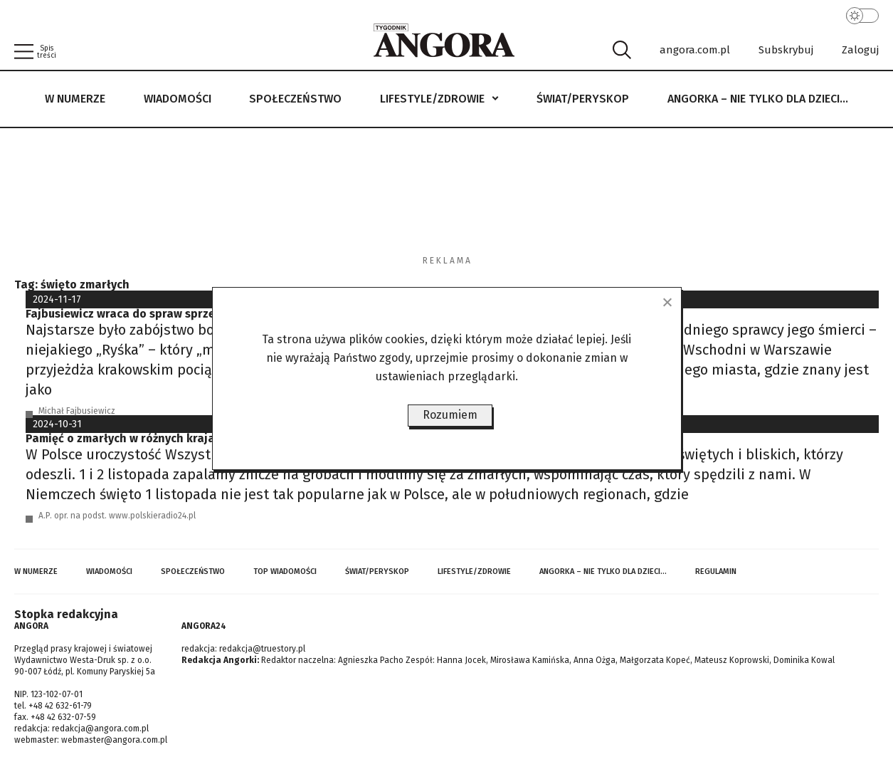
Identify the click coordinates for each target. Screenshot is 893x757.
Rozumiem (450, 415)
